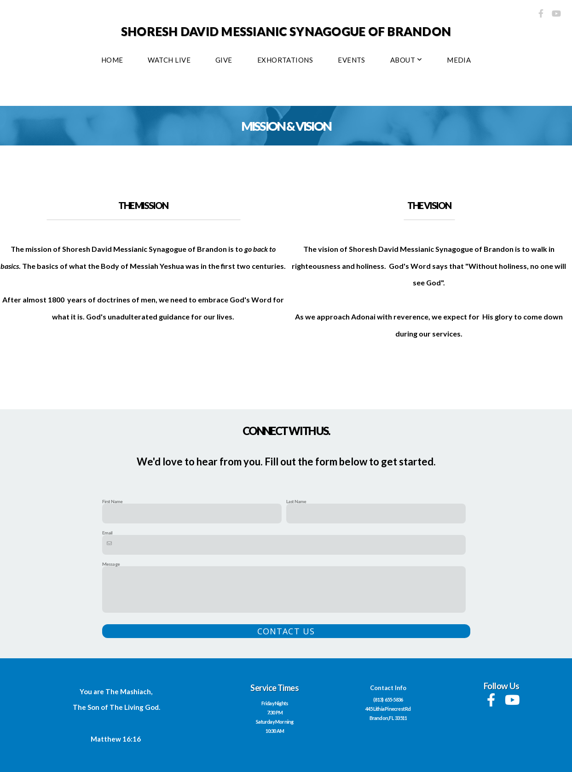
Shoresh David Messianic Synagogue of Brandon (286, 31)
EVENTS (351, 60)
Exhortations (285, 60)
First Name (112, 501)
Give (223, 60)
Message (111, 564)
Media (459, 60)
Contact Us (286, 631)
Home (112, 60)
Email (107, 532)
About (406, 60)
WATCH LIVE (169, 60)
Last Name (296, 501)
